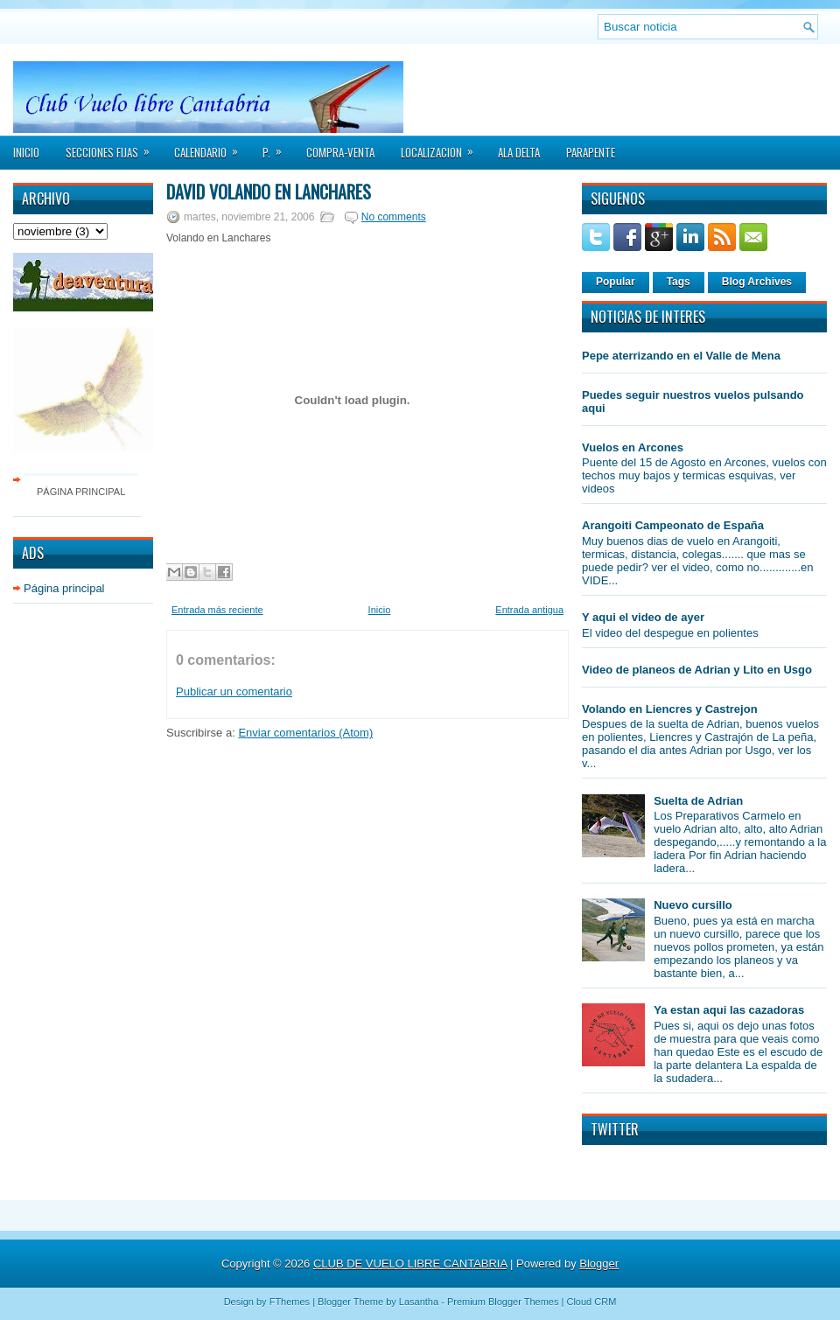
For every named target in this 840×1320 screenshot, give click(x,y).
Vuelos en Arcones (632, 447)
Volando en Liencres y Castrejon (670, 709)
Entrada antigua (529, 609)
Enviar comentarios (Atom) (305, 732)
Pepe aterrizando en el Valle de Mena (681, 355)
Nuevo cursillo (693, 904)
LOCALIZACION (443, 147)
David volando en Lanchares (268, 191)
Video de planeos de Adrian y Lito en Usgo (697, 669)
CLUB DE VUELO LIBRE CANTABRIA (410, 1263)
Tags (678, 282)
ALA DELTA (519, 152)
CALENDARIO (211, 147)
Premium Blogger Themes (503, 1301)
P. (277, 147)
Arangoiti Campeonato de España (673, 525)
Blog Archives (757, 282)
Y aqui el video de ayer (643, 617)
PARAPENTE (590, 152)
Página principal (81, 491)
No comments (393, 217)
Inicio (26, 152)
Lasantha (418, 1301)
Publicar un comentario (234, 691)
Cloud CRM (591, 1301)
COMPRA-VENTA (340, 152)
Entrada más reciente (217, 609)
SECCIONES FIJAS (113, 147)
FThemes (290, 1301)
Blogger (599, 1263)
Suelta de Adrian (698, 800)
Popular (615, 282)
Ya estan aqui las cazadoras (729, 1009)
